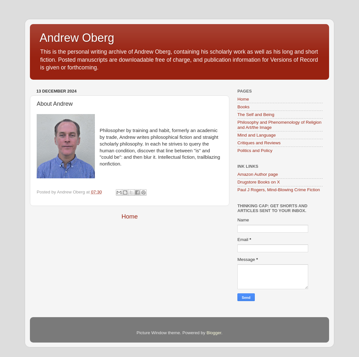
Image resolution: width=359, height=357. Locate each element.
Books (243, 106)
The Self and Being (255, 114)
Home (130, 216)
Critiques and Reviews (259, 142)
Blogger (214, 332)
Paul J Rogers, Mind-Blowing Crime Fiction (278, 189)
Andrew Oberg (77, 37)
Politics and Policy (254, 150)
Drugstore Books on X (258, 182)
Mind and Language (256, 135)
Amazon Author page (257, 174)
